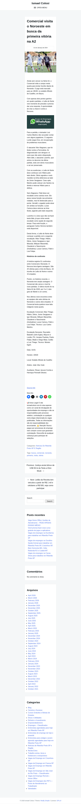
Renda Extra (32, 751)
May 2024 (31, 653)
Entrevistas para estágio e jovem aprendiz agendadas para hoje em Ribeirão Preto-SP (41, 740)
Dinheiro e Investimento (37, 720)
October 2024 (33, 641)
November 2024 (34, 638)
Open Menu (41, 8)
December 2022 (34, 679)
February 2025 (33, 631)
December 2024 (34, 636)
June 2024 (32, 651)
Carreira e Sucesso (35, 710)
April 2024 (32, 656)
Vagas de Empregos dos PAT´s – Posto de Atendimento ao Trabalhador (40, 783)
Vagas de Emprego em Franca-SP (41, 763)
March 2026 (32, 598)
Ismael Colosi (40, 3)
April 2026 (32, 595)
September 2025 (34, 613)
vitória (41, 455)
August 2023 (32, 674)
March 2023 (32, 676)
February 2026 (33, 600)
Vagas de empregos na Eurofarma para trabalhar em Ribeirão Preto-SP (41, 535)
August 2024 (32, 646)
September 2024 (34, 643)
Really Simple (45, 800)
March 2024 (32, 659)
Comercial (40, 453)
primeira (30, 455)
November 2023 (34, 669)
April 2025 (32, 626)
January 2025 (33, 633)
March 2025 (32, 628)
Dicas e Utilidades (34, 718)
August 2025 (32, 616)
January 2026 (33, 603)
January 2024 (33, 664)
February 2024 (33, 661)
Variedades (32, 788)
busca (33, 453)
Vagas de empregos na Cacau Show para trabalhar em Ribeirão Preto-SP (40, 555)
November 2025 (34, 608)
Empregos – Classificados (37, 725)
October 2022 (33, 681)
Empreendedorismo (35, 723)
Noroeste (48, 453)
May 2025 (31, 623)
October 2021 (33, 689)
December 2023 (34, 666)
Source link (31, 388)
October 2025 (33, 610)
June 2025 (32, 621)
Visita (36, 455)
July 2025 (31, 618)
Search (29, 498)
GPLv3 (59, 800)
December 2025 (34, 605)
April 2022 (32, 684)
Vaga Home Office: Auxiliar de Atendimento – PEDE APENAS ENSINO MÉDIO (39, 522)
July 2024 (31, 648)
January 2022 (33, 686)
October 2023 (33, 671)
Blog (29, 708)
